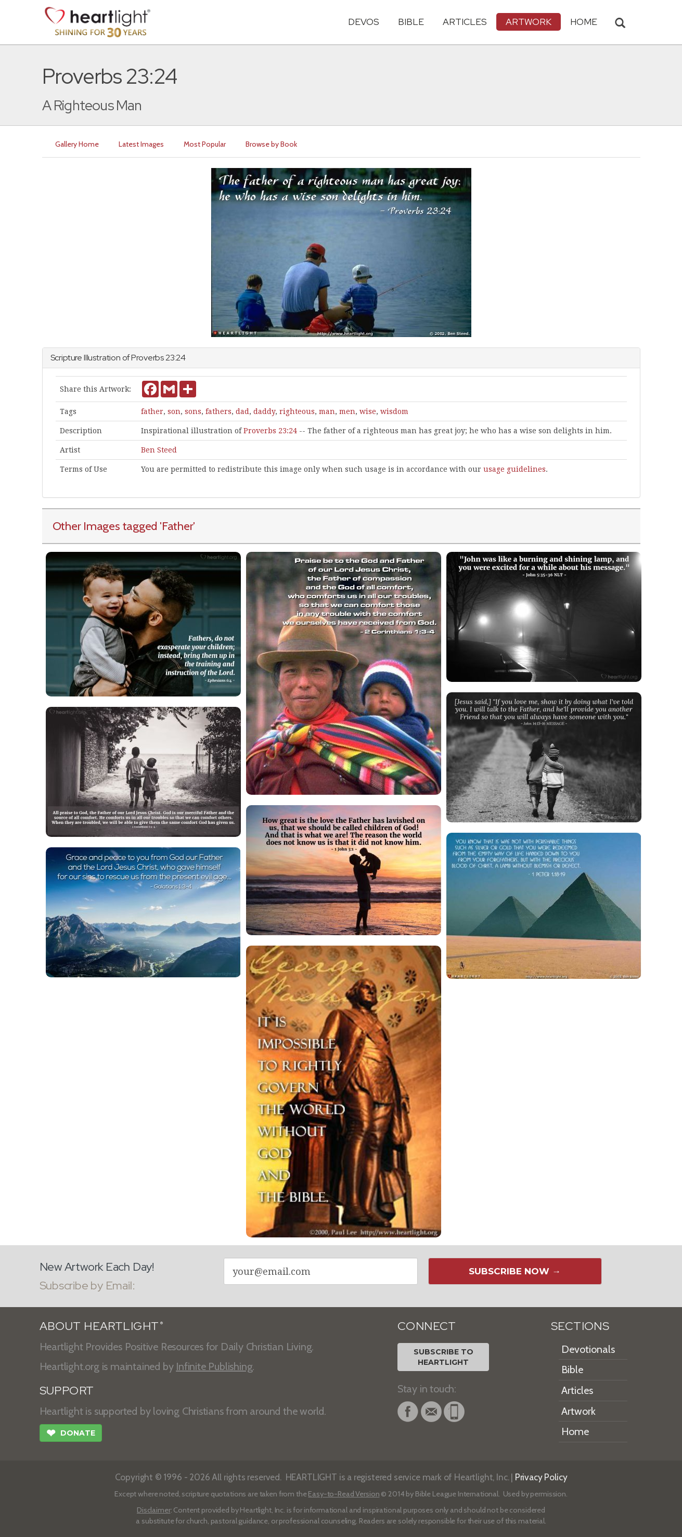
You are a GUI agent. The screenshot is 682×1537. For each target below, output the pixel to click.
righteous (297, 411)
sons (193, 411)
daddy (264, 411)
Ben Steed (159, 450)
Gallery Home (77, 144)
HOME (583, 22)
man (327, 411)
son (174, 411)
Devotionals (588, 1349)
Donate (70, 1434)
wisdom (394, 411)
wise (367, 411)
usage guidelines (514, 469)
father (152, 411)
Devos (363, 22)
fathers (218, 411)
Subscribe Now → (515, 1271)
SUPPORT (67, 1390)
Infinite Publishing (214, 1366)
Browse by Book (272, 144)
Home (575, 1431)
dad (242, 411)
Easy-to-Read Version (343, 1494)
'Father (176, 526)
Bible (411, 22)
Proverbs (147, 357)
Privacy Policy (541, 1476)
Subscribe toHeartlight (443, 1357)
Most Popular (205, 144)
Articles (465, 22)
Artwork (528, 22)
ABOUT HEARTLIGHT (101, 1326)
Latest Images (141, 144)
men (347, 411)
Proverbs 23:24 (270, 431)
